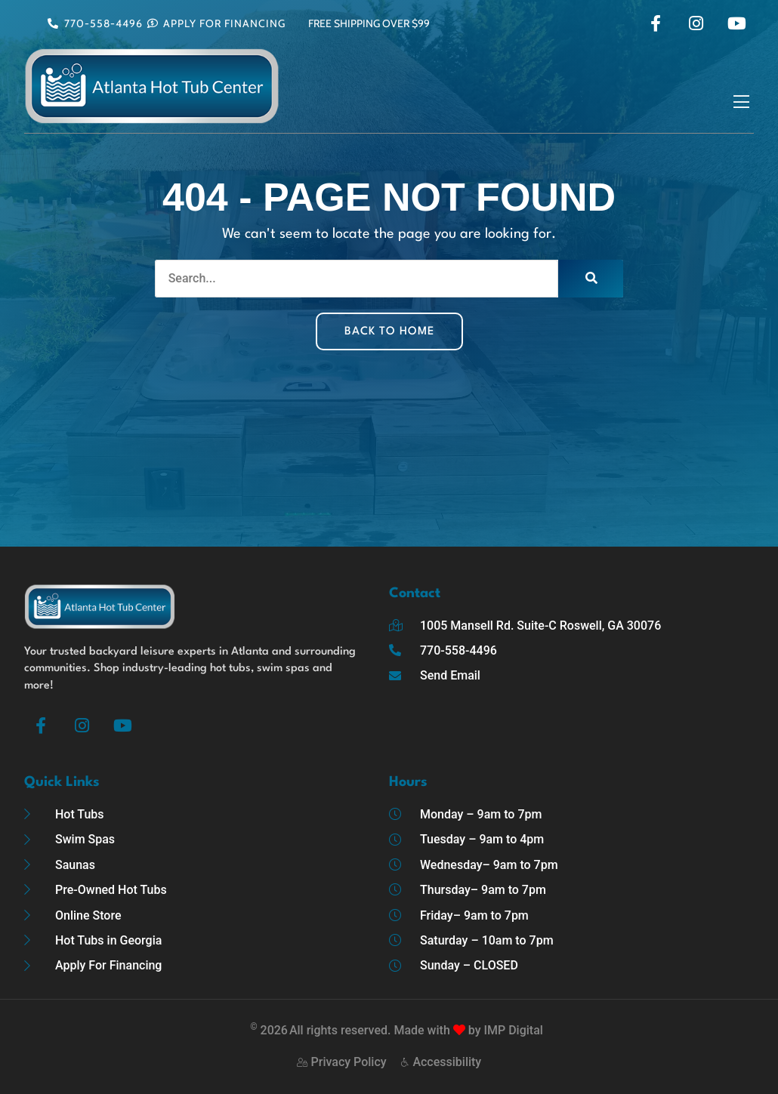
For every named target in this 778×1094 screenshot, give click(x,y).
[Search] (590, 278)
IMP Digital (512, 1030)
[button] (741, 102)
